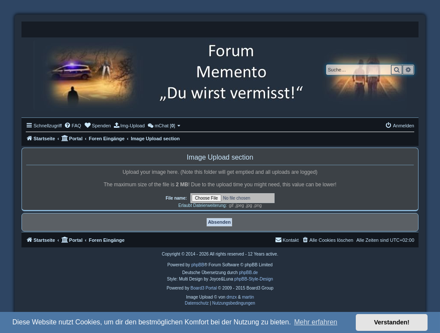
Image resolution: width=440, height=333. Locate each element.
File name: (175, 198)
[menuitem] (72, 125)
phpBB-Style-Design (253, 279)
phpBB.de (248, 272)
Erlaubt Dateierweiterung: (202, 205)
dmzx (231, 297)
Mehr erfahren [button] (315, 322)
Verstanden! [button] (391, 322)
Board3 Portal (203, 288)
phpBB (197, 264)
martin (248, 297)
